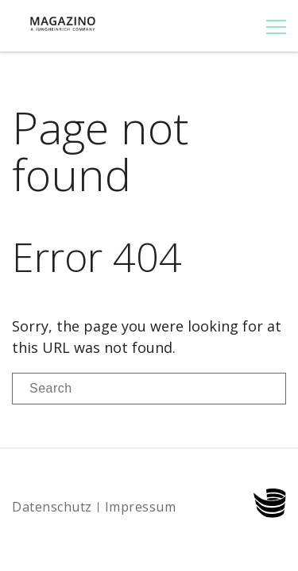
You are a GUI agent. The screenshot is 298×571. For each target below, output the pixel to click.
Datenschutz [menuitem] (52, 506)
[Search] (149, 388)
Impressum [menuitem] (140, 506)
